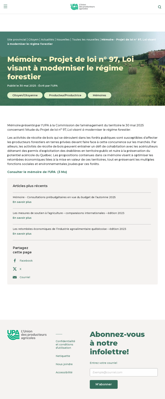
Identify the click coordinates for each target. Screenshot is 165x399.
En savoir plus (22, 202)
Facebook (23, 260)
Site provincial (17, 39)
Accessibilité (64, 372)
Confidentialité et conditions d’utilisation (65, 344)
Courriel (21, 277)
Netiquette (63, 356)
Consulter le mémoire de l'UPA (39, 172)
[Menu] (5, 7)
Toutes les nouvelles (86, 39)
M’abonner (104, 384)
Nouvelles (63, 39)
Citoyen (33, 39)
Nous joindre (64, 364)
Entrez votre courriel (124, 375)
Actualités (48, 39)
